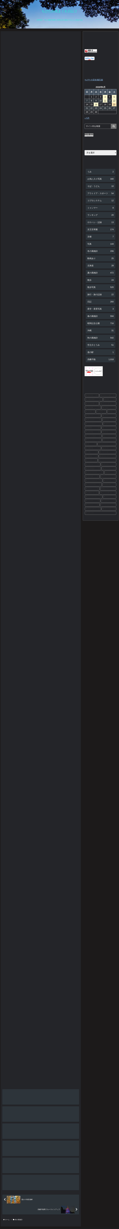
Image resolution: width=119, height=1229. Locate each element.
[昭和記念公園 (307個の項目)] (107, 395)
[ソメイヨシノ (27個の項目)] (93, 424)
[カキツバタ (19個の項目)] (107, 452)
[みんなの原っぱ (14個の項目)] (107, 493)
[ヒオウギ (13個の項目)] (92, 501)
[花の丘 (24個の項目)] (108, 432)
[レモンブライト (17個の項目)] (107, 460)
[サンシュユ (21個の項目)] (93, 440)
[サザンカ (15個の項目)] (109, 480)
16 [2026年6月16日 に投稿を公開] (96, 104)
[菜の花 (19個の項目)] (108, 448)
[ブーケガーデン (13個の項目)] (93, 497)
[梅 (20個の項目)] (91, 444)
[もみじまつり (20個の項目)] (106, 444)
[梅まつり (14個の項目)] (108, 489)
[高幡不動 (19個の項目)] (93, 448)
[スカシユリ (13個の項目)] (108, 505)
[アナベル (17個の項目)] (92, 464)
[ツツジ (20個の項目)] (109, 440)
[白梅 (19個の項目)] (91, 452)
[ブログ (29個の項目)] (108, 416)
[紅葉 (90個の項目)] (109, 399)
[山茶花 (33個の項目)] (101, 411)
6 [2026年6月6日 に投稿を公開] (114, 97)
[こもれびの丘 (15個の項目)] (93, 484)
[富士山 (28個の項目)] (109, 420)
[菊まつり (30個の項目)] (93, 416)
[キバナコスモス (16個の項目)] (94, 472)
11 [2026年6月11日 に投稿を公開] (105, 101)
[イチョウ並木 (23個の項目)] (93, 436)
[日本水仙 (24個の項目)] (93, 432)
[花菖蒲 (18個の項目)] (91, 456)
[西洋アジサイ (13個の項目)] (93, 509)
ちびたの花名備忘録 (94, 80)
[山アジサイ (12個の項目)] (100, 513)
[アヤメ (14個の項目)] (92, 489)
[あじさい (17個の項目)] (108, 464)
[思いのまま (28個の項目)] (93, 420)
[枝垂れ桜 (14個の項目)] (109, 484)
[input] (100, 126)
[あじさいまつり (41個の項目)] (107, 403)
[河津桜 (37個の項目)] (90, 411)
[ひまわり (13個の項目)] (108, 501)
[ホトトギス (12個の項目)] (108, 509)
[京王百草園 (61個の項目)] (92, 403)
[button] (113, 126)
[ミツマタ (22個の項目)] (109, 436)
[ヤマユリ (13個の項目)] (92, 505)
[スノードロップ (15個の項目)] (93, 480)
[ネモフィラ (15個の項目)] (108, 476)
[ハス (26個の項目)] (108, 428)
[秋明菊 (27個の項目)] (93, 428)
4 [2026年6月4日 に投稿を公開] (105, 97)
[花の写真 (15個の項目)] (92, 476)
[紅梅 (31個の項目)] (111, 411)
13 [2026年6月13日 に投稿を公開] (114, 101)
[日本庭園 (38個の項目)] (93, 407)
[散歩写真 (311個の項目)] (92, 395)
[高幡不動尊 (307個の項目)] (94, 399)
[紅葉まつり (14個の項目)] (92, 493)
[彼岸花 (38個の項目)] (108, 407)
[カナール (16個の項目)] (108, 468)
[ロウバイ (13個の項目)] (109, 497)
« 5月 (87, 118)
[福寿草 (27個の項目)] (109, 424)
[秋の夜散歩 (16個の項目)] (93, 468)
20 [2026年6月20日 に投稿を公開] (114, 104)
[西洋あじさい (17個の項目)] (107, 456)
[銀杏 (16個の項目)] (110, 472)
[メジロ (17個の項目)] (91, 460)
